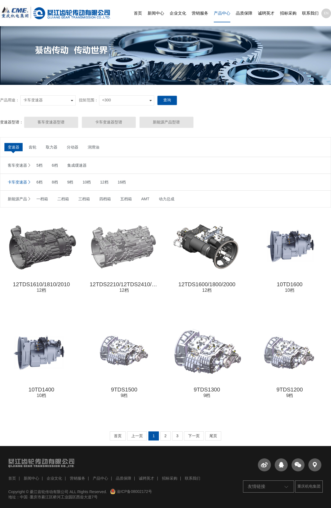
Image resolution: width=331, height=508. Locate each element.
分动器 (72, 147)
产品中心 (222, 13)
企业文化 (178, 13)
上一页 (137, 436)
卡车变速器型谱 (108, 122)
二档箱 (63, 199)
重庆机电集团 (309, 486)
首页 (138, 13)
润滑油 (93, 147)
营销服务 (200, 13)
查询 (167, 100)
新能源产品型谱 (166, 122)
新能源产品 (17, 199)
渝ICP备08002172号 (131, 491)
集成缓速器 (77, 165)
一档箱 (42, 199)
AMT (145, 199)
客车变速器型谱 (51, 122)
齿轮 (32, 147)
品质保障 (244, 13)
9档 (70, 182)
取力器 (51, 147)
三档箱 (84, 199)
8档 (55, 182)
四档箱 (105, 199)
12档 (104, 182)
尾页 (213, 436)
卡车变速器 (17, 182)
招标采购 (288, 13)
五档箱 (126, 199)
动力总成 (166, 199)
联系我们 (310, 13)
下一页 (194, 436)
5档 (39, 165)
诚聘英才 (266, 13)
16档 (122, 182)
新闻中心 (156, 13)
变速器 (13, 147)
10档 (86, 182)
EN (326, 13)
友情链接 (268, 486)
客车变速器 (17, 165)
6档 (55, 165)
